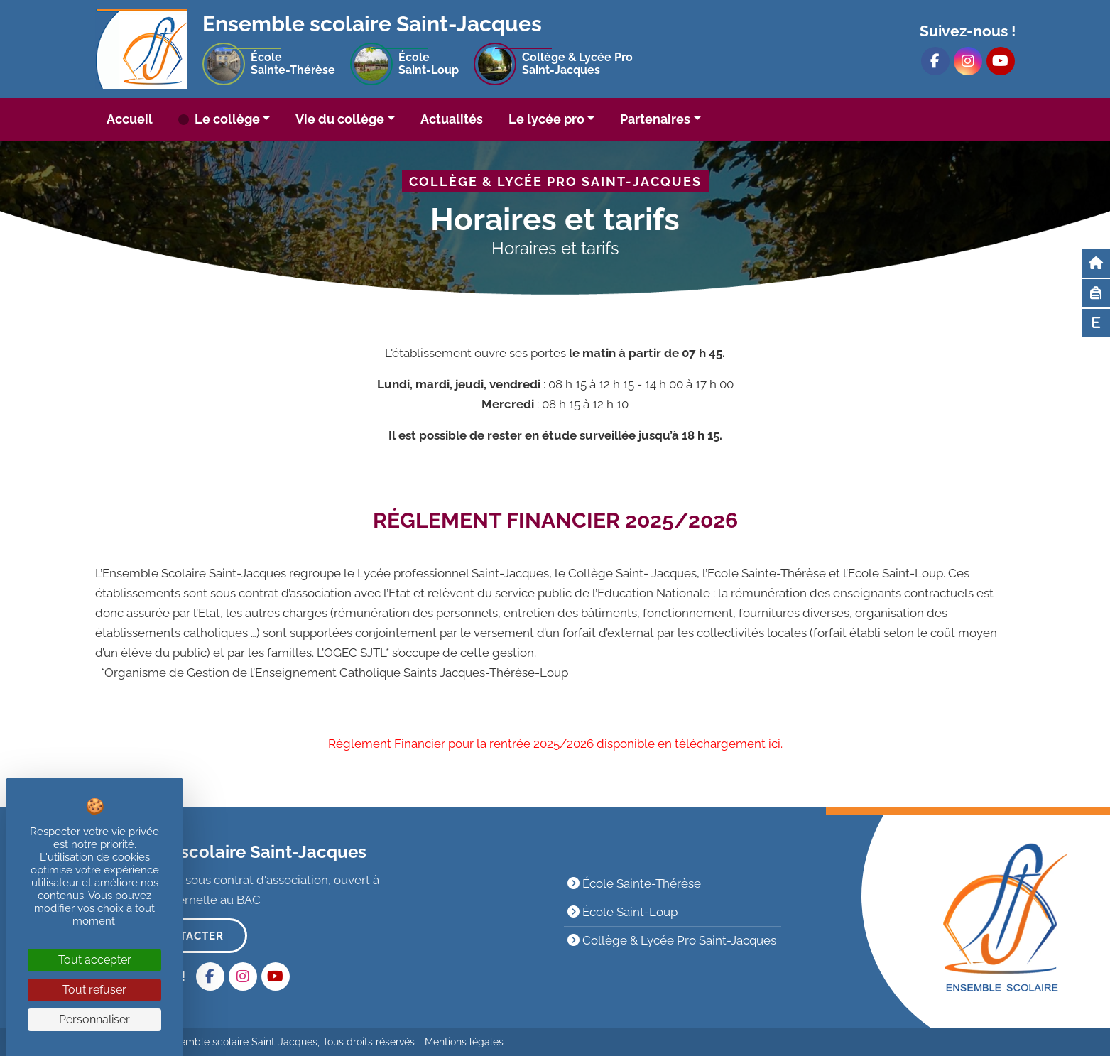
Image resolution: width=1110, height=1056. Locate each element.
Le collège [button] (226, 118)
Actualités (451, 118)
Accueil (130, 118)
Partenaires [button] (655, 118)
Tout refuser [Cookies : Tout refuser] (94, 989)
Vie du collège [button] (339, 118)
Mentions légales (464, 1041)
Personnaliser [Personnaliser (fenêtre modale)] (94, 1019)
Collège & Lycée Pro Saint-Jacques (671, 940)
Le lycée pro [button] (546, 118)
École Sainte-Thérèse (634, 883)
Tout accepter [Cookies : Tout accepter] (94, 960)
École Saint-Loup (622, 912)
